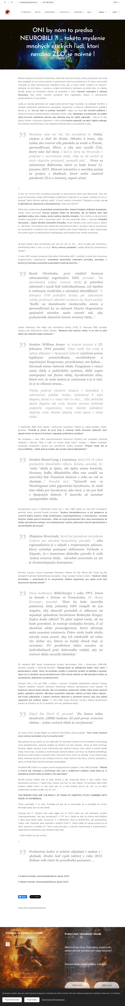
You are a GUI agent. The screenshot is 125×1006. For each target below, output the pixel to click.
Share (22, 897)
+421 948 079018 (47, 2)
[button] (103, 12)
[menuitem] (27, 12)
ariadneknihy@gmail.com (28, 2)
